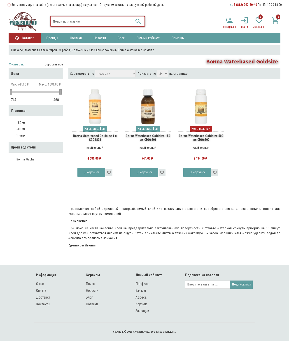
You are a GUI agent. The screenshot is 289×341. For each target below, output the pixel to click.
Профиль (142, 284)
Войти (244, 26)
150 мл (21, 123)
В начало (17, 50)
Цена (15, 74)
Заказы (140, 290)
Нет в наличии (200, 128)
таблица (267, 74)
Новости (92, 290)
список (275, 74)
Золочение (79, 50)
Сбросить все (54, 64)
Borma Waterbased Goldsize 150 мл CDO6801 (148, 138)
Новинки (92, 304)
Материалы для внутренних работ (47, 50)
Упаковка (18, 111)
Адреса (141, 297)
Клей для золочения (102, 50)
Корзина (141, 304)
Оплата (41, 290)
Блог (89, 297)
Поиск (90, 284)
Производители (23, 147)
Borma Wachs (25, 159)
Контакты (43, 304)
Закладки (142, 311)
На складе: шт (94, 128)
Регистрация (229, 26)
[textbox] (92, 21)
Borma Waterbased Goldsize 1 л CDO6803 (95, 138)
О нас (40, 284)
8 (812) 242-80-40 (245, 5)
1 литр (20, 135)
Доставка (43, 297)
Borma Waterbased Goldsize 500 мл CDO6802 (201, 138)
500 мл (21, 129)
